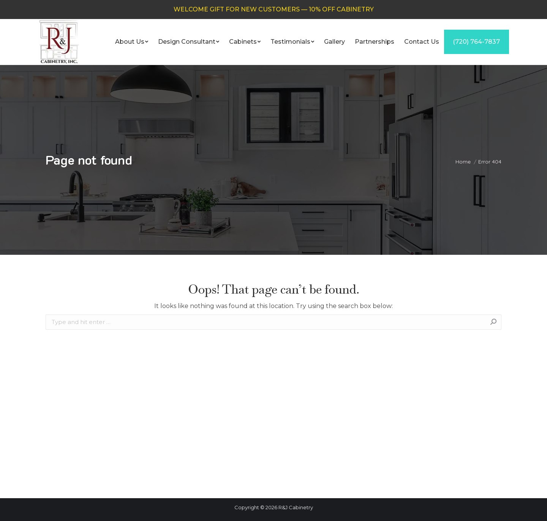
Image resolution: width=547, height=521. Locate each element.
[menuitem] (132, 42)
